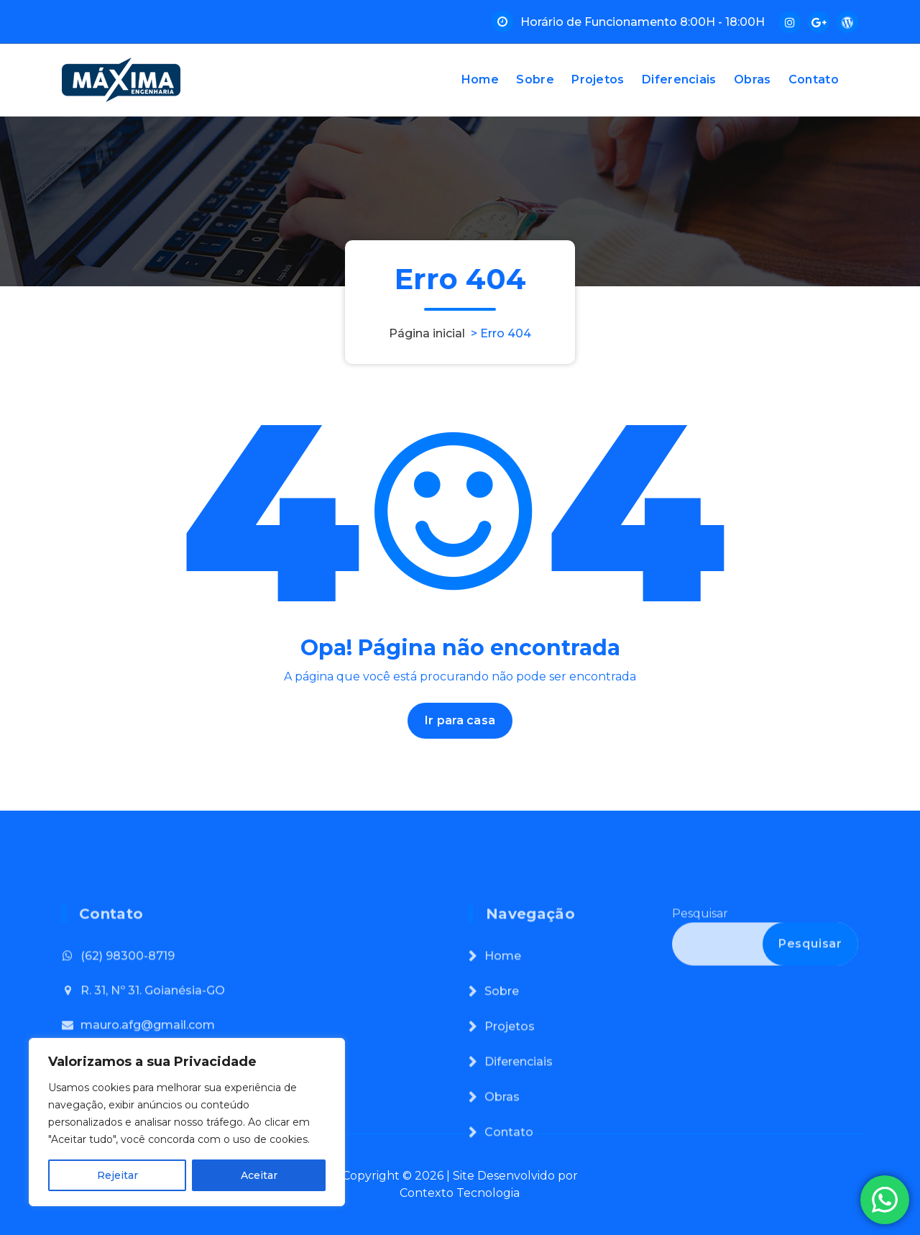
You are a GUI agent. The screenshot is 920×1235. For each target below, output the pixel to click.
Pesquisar (700, 1002)
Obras (752, 79)
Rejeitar (117, 1175)
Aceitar (259, 1175)
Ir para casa (460, 720)
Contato (813, 79)
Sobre (535, 79)
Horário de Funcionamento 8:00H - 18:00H (642, 22)
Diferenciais (679, 79)
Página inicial (427, 333)
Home (480, 79)
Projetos (597, 79)
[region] (187, 1122)
